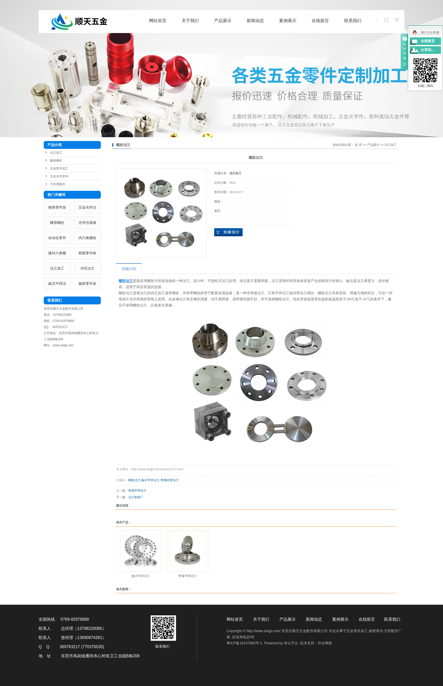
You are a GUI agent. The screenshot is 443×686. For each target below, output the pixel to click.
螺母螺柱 (56, 160)
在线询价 (228, 232)
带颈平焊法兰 (137, 490)
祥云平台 (291, 643)
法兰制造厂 (136, 497)
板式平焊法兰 (150, 480)
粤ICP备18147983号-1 (244, 643)
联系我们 (352, 20)
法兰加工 (56, 152)
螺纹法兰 (134, 480)
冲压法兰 (87, 268)
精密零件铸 (87, 253)
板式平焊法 (57, 284)
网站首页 (157, 20)
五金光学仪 (87, 207)
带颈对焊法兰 (170, 480)
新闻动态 (255, 20)
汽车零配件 (57, 184)
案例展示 (287, 20)
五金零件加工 (59, 168)
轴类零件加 (87, 284)
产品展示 (222, 20)
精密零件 (376, 631)
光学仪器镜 (87, 223)
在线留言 (320, 20)
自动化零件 (57, 238)
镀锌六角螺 (57, 253)
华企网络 (325, 643)
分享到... (427, 50)
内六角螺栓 (87, 238)
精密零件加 (57, 207)
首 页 (358, 145)
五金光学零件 (59, 176)
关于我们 (190, 20)
